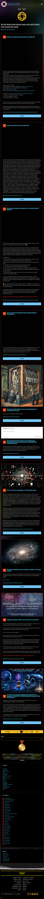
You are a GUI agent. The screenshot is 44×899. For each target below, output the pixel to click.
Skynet (4, 777)
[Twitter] (30, 894)
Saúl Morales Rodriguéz (9, 799)
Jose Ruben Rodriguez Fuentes (10, 813)
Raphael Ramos (7, 827)
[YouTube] (35, 894)
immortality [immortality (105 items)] (7, 757)
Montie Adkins (7, 840)
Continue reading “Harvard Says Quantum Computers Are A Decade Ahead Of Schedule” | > (21, 297)
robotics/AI (30, 300)
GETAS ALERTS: (25, 879)
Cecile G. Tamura (7, 820)
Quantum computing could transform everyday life (21, 37)
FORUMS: (19, 890)
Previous (8, 732)
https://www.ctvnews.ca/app (9, 89)
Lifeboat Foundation (8, 894)
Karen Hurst (6, 812)
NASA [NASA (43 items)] (36, 757)
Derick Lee (6, 823)
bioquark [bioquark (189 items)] (27, 754)
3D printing (5, 768)
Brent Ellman (7, 834)
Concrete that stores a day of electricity (18, 125)
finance (22, 300)
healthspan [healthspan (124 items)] (37, 756)
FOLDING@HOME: (14, 886)
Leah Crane (7, 579)
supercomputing (18, 355)
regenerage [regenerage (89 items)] (9, 759)
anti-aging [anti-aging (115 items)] (12, 754)
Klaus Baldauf (7, 818)
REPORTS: (24, 884)
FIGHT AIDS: (16, 884)
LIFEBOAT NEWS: (25, 877)
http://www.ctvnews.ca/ (27, 86)
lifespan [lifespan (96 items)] (28, 757)
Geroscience (5, 853)
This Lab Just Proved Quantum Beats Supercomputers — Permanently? (22, 313)
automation (5, 788)
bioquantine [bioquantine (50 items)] (22, 754)
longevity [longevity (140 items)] (33, 757)
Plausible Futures (6, 859)
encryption (24, 112)
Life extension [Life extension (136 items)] (23, 757)
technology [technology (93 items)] (32, 759)
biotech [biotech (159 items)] (31, 754)
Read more (22, 116)
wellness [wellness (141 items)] (22, 760)
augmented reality (6, 786)
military (22, 529)
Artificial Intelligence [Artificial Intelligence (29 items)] (17, 754)
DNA (4, 772)
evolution (12, 417)
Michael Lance (7, 837)
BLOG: (23, 881)
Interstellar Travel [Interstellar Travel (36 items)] (13, 757)
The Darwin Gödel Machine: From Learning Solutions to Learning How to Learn (22, 410)
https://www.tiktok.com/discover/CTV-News (23, 93)
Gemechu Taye (7, 809)
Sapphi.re (19, 894)
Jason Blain (6, 838)
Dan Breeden (8, 112)
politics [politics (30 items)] (41, 757)
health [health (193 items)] (33, 756)
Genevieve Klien (7, 798)
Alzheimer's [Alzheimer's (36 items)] (8, 754)
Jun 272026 (4, 37)
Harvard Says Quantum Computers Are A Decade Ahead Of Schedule (23, 209)
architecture (5, 783)
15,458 (31, 732)
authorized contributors (10, 30)
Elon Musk (5, 774)
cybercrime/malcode (19, 112)
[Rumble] (37, 894)
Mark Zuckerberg (6, 778)
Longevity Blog (6, 855)
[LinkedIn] (33, 894)
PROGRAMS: (24, 886)
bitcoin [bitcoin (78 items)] (40, 754)
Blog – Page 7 (22, 9)
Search (41, 739)
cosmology (14, 583)
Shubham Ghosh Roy (9, 529)
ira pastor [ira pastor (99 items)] (18, 757)
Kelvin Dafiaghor (7, 810)
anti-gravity (5, 782)
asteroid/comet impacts (7, 784)
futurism (12, 453)
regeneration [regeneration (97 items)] (14, 759)
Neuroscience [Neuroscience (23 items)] (38, 757)
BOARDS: (24, 883)
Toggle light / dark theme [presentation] (42, 4)
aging (4, 779)
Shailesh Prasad (7, 806)
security (15, 719)
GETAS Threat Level (22, 873)
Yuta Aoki (6, 821)
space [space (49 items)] (25, 758)
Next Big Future (6, 857)
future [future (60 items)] (26, 755)
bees (4, 789)
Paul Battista (7, 807)
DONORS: (18, 883)
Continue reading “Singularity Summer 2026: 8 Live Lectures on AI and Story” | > (19, 656)
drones (19, 529)
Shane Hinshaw (7, 826)
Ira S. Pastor (6, 841)
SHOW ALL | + (4, 845)
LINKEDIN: (15, 879)
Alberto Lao (6, 824)
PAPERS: (24, 888)
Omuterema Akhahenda (9, 816)
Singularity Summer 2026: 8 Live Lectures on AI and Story (23, 620)
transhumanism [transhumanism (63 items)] (38, 759)
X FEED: (15, 881)
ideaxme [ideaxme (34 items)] (4, 757)
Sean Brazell (6, 830)
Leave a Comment (34, 112)
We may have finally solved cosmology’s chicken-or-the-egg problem (24, 570)
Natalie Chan (7, 829)
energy (12, 195)
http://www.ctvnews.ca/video (28, 90)
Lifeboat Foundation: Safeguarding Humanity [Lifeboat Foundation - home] (19, 4)
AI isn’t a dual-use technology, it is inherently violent (21, 490)
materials (14, 195)
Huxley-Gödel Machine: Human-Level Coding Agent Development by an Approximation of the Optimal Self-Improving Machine (22, 442)
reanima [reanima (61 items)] (5, 759)
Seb (5, 835)
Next (37, 732)
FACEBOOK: (14, 877)
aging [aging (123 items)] (4, 754)
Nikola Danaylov (8, 659)
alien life (4, 780)
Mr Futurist (5, 856)
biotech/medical (13, 112)
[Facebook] (28, 894)
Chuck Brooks (8, 719)
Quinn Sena (6, 802)
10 (27, 732)
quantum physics (28, 112)
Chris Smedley (7, 843)
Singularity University (7, 776)
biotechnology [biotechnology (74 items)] (36, 754)
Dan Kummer (7, 815)
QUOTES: (24, 890)
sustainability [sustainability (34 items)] (28, 759)
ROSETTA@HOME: (14, 888)
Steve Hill (6, 832)
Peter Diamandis (6, 771)
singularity (17, 659)
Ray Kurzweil (5, 773)
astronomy (5, 785)
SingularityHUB (6, 860)
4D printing (5, 770)
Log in (4, 30)
